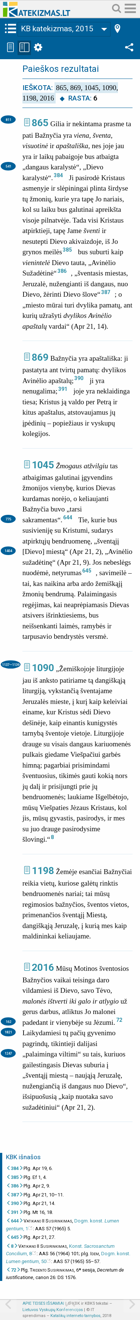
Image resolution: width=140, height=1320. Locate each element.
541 (8, 166)
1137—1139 (10, 665)
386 (61, 271)
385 (67, 250)
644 (67, 517)
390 (78, 378)
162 (8, 1022)
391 (62, 389)
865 (40, 122)
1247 (8, 1053)
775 (8, 519)
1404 (8, 551)
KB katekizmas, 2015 (57, 28)
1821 (8, 1032)
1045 (43, 465)
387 (105, 292)
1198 (43, 870)
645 (86, 571)
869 (40, 357)
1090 (43, 667)
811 (8, 120)
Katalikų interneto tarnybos (75, 1315)
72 (119, 1020)
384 (58, 175)
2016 (43, 967)
